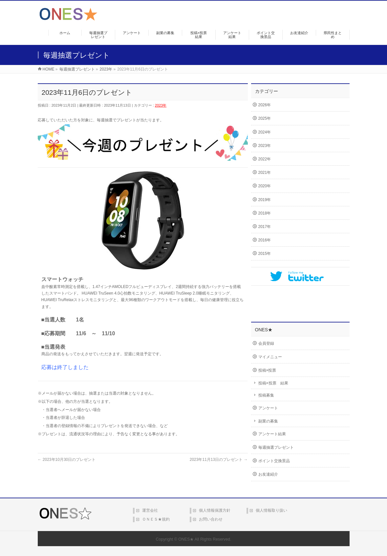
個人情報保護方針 (214, 510)
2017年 (264, 226)
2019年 (264, 199)
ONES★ (186, 539)
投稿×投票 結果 (273, 383)
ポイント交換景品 (274, 461)
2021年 (264, 172)
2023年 (160, 105)
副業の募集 (268, 421)
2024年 (264, 132)
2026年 (264, 105)
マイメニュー (270, 357)
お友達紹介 (268, 474)
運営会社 (150, 510)
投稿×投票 (267, 370)
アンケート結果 (272, 434)
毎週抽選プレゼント (276, 447)
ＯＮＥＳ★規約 (156, 519)
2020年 (264, 186)
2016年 (264, 240)
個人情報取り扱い (271, 510)
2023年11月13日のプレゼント (219, 459)
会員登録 (266, 343)
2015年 (264, 253)
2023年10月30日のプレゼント (67, 459)
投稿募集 (266, 395)
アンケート (268, 408)
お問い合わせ (211, 519)
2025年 (264, 118)
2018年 (264, 213)
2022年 (264, 159)
